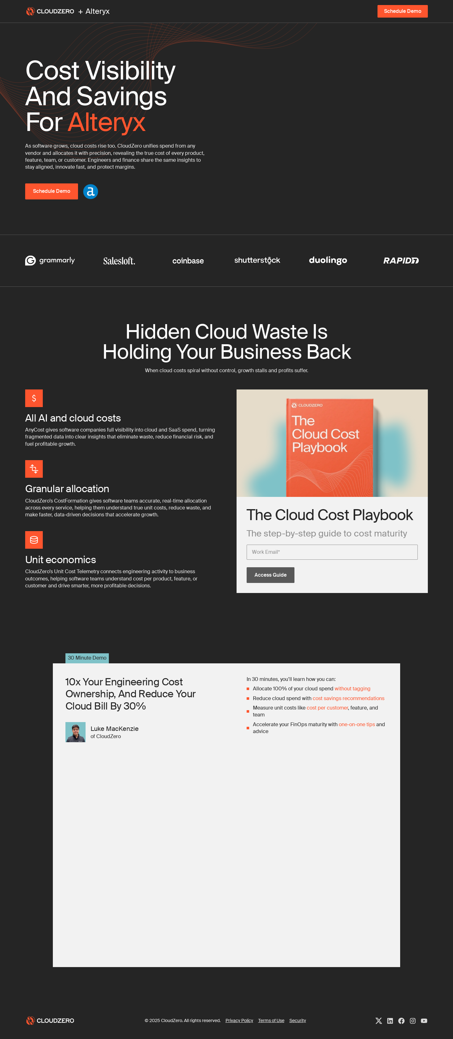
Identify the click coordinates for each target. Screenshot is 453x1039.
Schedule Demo (402, 11)
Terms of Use (271, 1020)
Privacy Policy (239, 1020)
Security (297, 1020)
